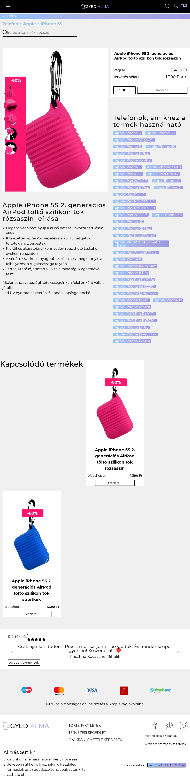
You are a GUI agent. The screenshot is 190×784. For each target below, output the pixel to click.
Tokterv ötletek (85, 727)
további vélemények (25, 664)
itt (83, 769)
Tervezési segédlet (87, 734)
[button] (167, 7)
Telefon (10, 23)
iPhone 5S (51, 23)
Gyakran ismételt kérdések (95, 742)
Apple (29, 23)
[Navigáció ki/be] (8, 7)
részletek (114, 483)
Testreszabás (129, 765)
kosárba (162, 90)
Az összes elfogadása (164, 765)
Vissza (10, 16)
